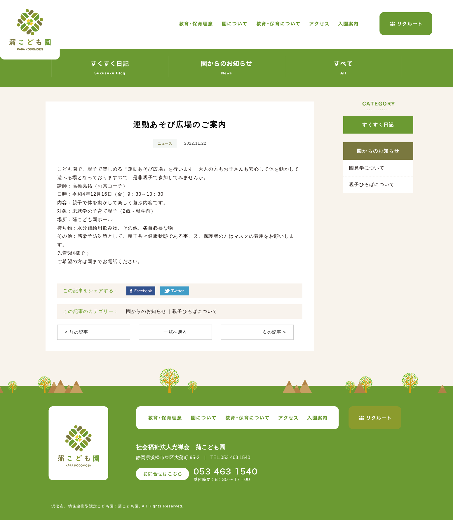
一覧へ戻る (175, 332)
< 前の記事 (76, 332)
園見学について (366, 167)
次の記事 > (274, 332)
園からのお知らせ (146, 311)
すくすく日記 (378, 124)
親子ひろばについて (195, 311)
